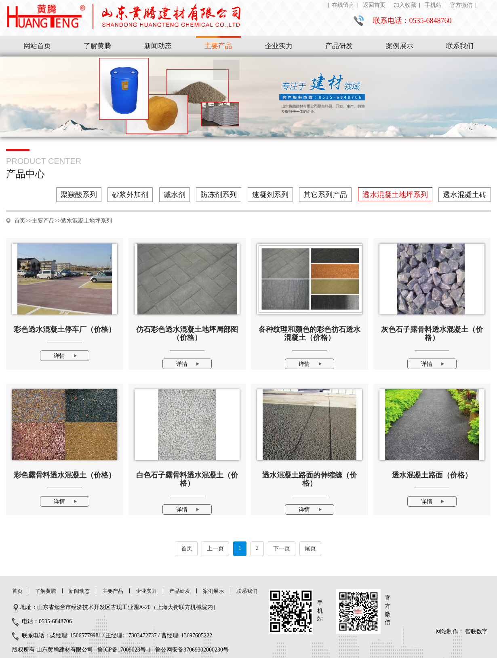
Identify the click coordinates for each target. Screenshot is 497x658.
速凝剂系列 (270, 195)
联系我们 (460, 46)
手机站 (433, 5)
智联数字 (476, 631)
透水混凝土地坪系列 (395, 195)
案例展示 (399, 46)
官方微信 (461, 5)
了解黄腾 (97, 46)
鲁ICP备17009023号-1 (123, 650)
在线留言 (343, 5)
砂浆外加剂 (130, 195)
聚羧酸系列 (79, 195)
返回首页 (374, 5)
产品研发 (339, 46)
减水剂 (174, 195)
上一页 (215, 549)
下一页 (281, 549)
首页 (19, 221)
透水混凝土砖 (464, 195)
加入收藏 (405, 5)
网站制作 (447, 631)
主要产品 (218, 46)
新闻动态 (158, 46)
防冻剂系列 (218, 195)
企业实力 (279, 46)
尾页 (310, 549)
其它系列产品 (325, 195)
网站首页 (37, 46)
